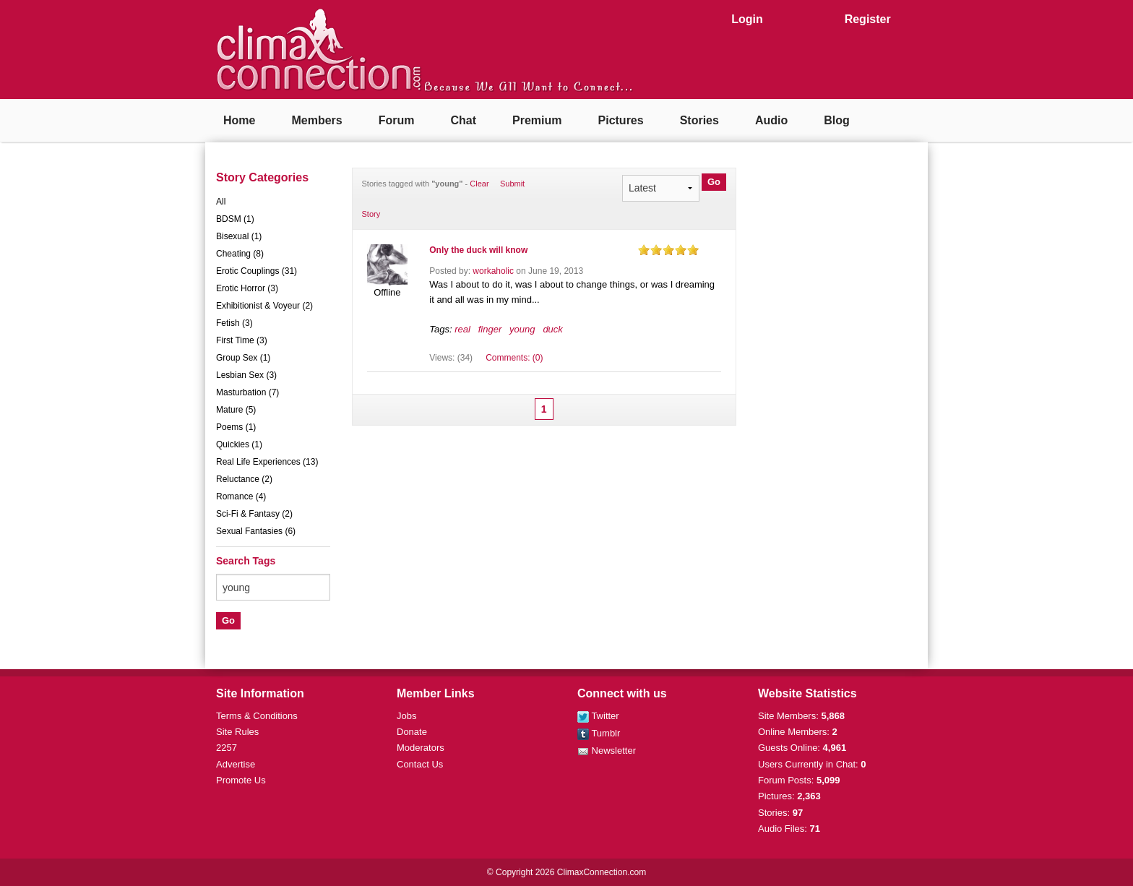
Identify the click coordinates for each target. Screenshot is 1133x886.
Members (316, 120)
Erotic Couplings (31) (256, 271)
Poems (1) (236, 427)
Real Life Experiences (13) (267, 462)
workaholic (493, 271)
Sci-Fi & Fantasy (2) (254, 514)
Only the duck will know (478, 250)
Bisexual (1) (239, 236)
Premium (536, 120)
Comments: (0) (514, 358)
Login (747, 19)
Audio (771, 120)
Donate (412, 731)
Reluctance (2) (244, 479)
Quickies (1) (239, 444)
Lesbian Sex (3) (246, 375)
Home (239, 120)
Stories (699, 120)
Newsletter (606, 750)
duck (552, 329)
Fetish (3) (234, 323)
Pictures (621, 120)
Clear (479, 183)
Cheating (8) (240, 254)
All (220, 202)
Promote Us (241, 780)
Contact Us (420, 764)
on (644, 249)
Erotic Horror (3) (247, 288)
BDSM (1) (235, 219)
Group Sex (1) (243, 358)
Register (868, 19)
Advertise (235, 764)
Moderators (420, 747)
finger (490, 329)
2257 (226, 747)
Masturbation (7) (247, 392)
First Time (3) (241, 340)
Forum (397, 120)
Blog (837, 120)
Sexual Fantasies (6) (256, 531)
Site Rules (237, 731)
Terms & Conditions (257, 715)
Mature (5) (236, 410)
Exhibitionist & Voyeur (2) (264, 306)
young (522, 329)
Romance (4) (241, 496)
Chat (463, 120)
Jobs (406, 715)
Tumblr (598, 733)
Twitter (598, 715)
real (462, 329)
